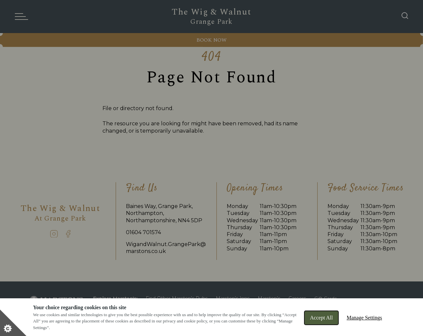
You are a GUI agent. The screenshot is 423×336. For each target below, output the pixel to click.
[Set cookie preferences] (13, 323)
